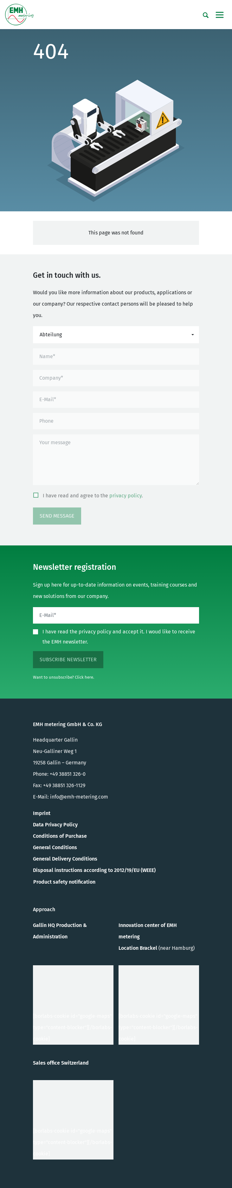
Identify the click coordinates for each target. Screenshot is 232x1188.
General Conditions (55, 847)
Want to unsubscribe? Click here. (63, 677)
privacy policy (125, 496)
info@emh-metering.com (79, 797)
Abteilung (51, 335)
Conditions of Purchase (60, 836)
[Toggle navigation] (219, 15)
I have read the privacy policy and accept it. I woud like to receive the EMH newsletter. (118, 637)
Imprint (41, 813)
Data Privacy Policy (55, 825)
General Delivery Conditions (65, 859)
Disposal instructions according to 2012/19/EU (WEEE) (94, 870)
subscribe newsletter (68, 659)
